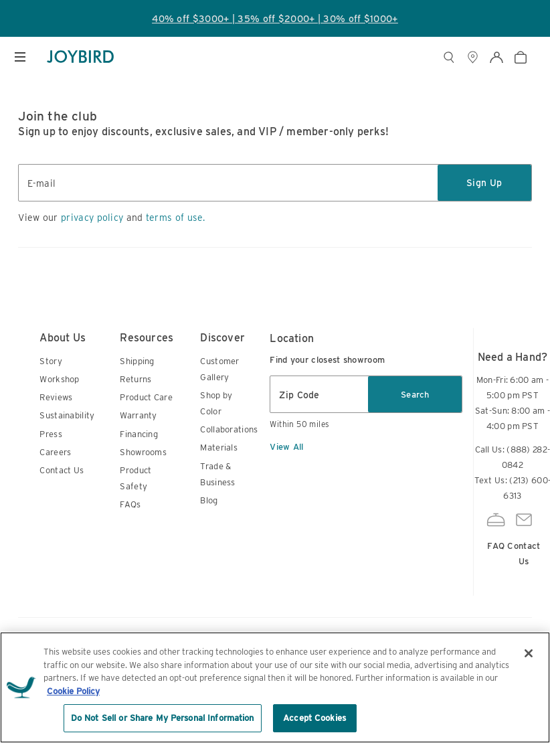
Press (50, 434)
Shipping (137, 361)
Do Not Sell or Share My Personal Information (162, 718)
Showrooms (143, 452)
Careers (55, 452)
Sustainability (66, 415)
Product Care (146, 397)
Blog (208, 500)
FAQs (130, 504)
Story (50, 361)
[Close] (528, 653)
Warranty (138, 415)
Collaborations (229, 429)
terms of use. (175, 217)
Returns (135, 379)
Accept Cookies (314, 718)
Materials (219, 447)
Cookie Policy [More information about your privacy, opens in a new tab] (73, 691)
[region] (275, 687)
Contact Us (61, 470)
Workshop (59, 379)
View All (286, 447)
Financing (139, 434)
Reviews (55, 397)
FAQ (495, 530)
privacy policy (92, 217)
